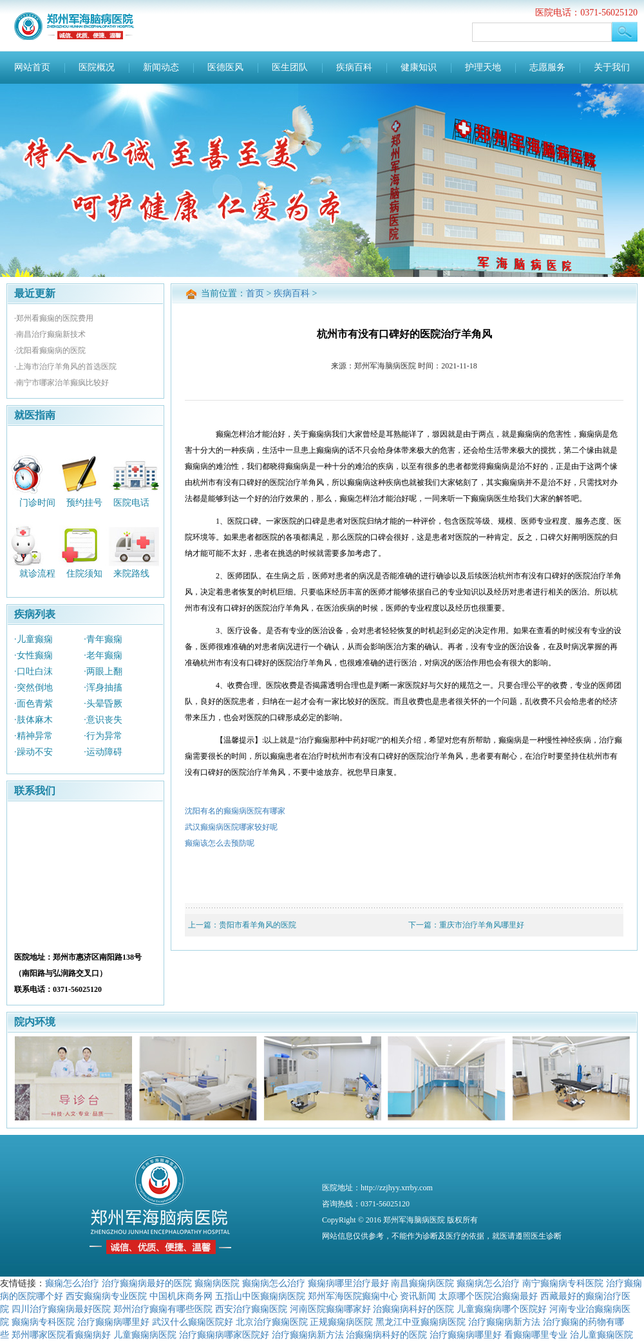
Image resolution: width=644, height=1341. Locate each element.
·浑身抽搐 (103, 687)
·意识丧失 (103, 720)
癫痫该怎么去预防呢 (219, 843)
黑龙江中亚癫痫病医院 (420, 1322)
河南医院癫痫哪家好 (330, 1309)
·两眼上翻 (103, 671)
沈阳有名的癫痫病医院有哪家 (235, 810)
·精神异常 (33, 736)
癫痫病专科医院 (43, 1322)
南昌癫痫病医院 (422, 1283)
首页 (255, 293)
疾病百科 (354, 67)
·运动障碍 (103, 752)
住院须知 (84, 573)
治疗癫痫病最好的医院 (147, 1283)
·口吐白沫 (33, 671)
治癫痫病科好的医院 (413, 1309)
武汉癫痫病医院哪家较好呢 (231, 827)
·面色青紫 (33, 704)
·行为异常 (103, 736)
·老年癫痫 (103, 655)
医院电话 (131, 502)
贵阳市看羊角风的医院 (257, 924)
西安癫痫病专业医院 (106, 1296)
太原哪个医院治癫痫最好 (488, 1296)
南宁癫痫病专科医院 (562, 1283)
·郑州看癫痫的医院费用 (53, 318)
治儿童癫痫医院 (601, 1334)
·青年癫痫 (103, 639)
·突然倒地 (33, 687)
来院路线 (131, 573)
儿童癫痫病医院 (144, 1334)
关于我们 (612, 67)
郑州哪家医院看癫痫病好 (61, 1334)
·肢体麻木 (33, 720)
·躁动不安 (33, 752)
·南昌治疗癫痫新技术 (50, 334)
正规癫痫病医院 (341, 1322)
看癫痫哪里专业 (535, 1334)
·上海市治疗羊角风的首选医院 (65, 366)
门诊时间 (37, 502)
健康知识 (419, 67)
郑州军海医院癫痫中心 (353, 1296)
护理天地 (483, 67)
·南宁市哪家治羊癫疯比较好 (61, 382)
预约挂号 (84, 502)
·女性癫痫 (33, 655)
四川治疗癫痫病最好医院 (61, 1309)
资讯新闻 (418, 1296)
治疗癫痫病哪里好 (113, 1322)
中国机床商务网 (181, 1296)
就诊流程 (37, 573)
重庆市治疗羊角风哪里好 (481, 924)
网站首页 (32, 67)
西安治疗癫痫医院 (251, 1309)
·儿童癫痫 (33, 639)
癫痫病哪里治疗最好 (348, 1283)
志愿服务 (547, 67)
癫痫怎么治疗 (72, 1283)
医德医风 (225, 67)
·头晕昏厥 (103, 704)
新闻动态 (161, 67)
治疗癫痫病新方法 (504, 1322)
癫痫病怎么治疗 (273, 1283)
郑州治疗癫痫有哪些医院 (163, 1309)
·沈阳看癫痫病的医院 (50, 350)
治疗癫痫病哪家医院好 (224, 1334)
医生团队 (290, 67)
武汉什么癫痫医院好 (192, 1322)
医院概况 (97, 67)
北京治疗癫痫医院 (272, 1322)
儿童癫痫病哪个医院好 (502, 1309)
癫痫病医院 (217, 1283)
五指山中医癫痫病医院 (260, 1296)
